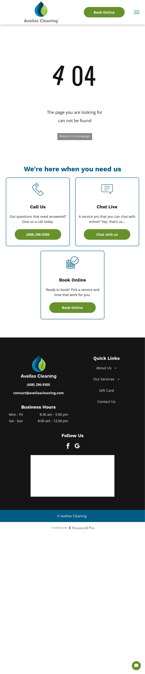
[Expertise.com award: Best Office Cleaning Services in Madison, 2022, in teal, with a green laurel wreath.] (92, 466)
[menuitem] (106, 368)
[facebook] (68, 447)
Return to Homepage (75, 136)
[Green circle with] (52, 485)
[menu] (137, 12)
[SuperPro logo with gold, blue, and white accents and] (52, 466)
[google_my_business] (77, 447)
